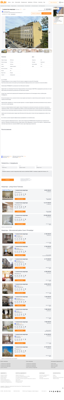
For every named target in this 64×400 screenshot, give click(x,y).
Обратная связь (56, 378)
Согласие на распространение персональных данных (26, 378)
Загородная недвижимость (6, 380)
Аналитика (40, 2)
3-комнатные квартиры (6, 366)
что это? (55, 23)
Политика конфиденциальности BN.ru (23, 376)
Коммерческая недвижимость (6, 382)
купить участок (54, 366)
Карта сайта (18, 379)
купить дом (53, 363)
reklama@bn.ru (44, 391)
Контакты (55, 376)
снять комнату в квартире (31, 367)
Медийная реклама (19, 380)
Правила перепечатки (20, 375)
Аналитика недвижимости (44, 375)
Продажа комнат (4, 376)
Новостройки (17, 2)
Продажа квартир (4, 375)
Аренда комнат (3, 378)
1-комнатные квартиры (6, 363)
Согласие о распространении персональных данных (26, 180)
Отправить (8, 179)
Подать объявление (53, 2)
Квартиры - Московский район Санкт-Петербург (9, 358)
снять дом (53, 367)
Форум (54, 375)
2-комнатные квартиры (6, 364)
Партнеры (41, 377)
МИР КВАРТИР (13, 14)
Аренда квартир (3, 377)
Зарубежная (30, 2)
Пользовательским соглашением (24, 179)
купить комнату (4, 367)
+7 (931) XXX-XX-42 (46, 13)
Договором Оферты (27, 178)
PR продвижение (19, 382)
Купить (9, 2)
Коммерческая (24, 2)
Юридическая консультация (58, 377)
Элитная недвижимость (5, 379)
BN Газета (35, 2)
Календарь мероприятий (44, 378)
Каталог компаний (42, 376)
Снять (13, 2)
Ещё (44, 2)
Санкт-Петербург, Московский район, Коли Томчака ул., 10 (12, 12)
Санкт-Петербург (3, 3)
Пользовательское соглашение (21, 377)
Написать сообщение (36, 13)
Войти (62, 2)
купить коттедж (54, 364)
